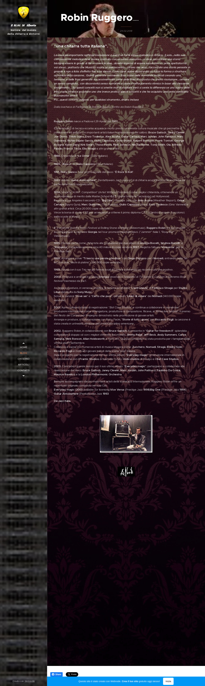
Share (56, 674)
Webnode (30, 681)
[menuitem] (23, 347)
